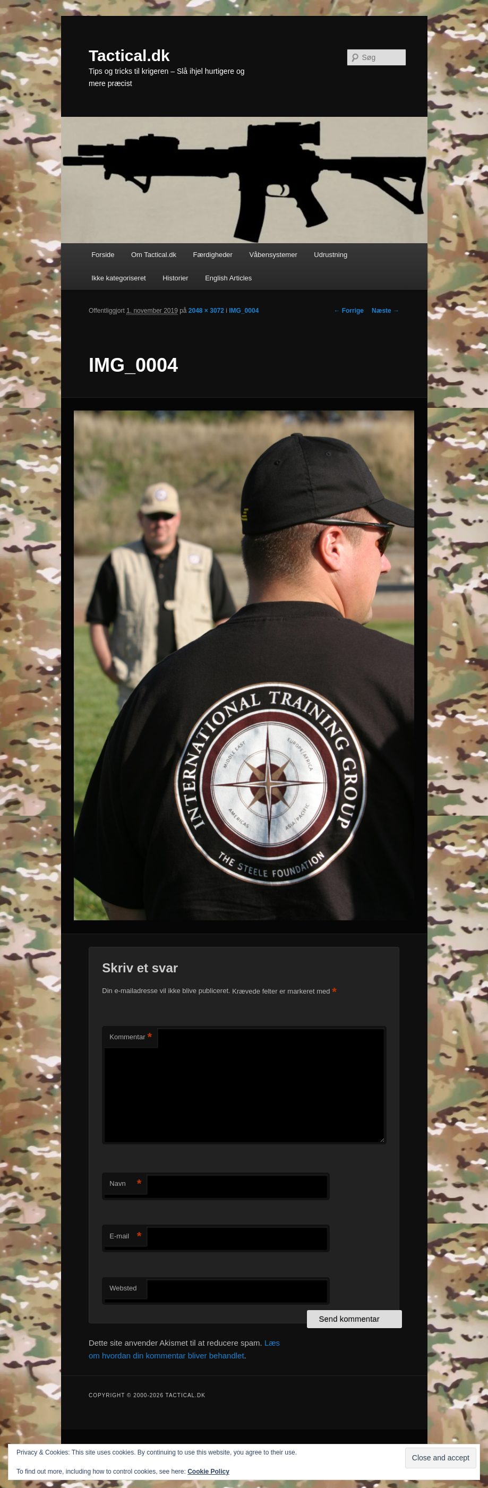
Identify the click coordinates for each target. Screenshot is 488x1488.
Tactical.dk (129, 55)
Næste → (385, 310)
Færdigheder (213, 255)
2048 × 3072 (206, 310)
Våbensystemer (273, 255)
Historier (175, 278)
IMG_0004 (244, 310)
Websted (122, 1288)
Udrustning (330, 255)
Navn (125, 1184)
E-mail (125, 1236)
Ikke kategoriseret (118, 278)
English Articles (228, 278)
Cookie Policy (208, 1471)
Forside (102, 255)
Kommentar (130, 1037)
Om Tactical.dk (153, 255)
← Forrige (348, 310)
